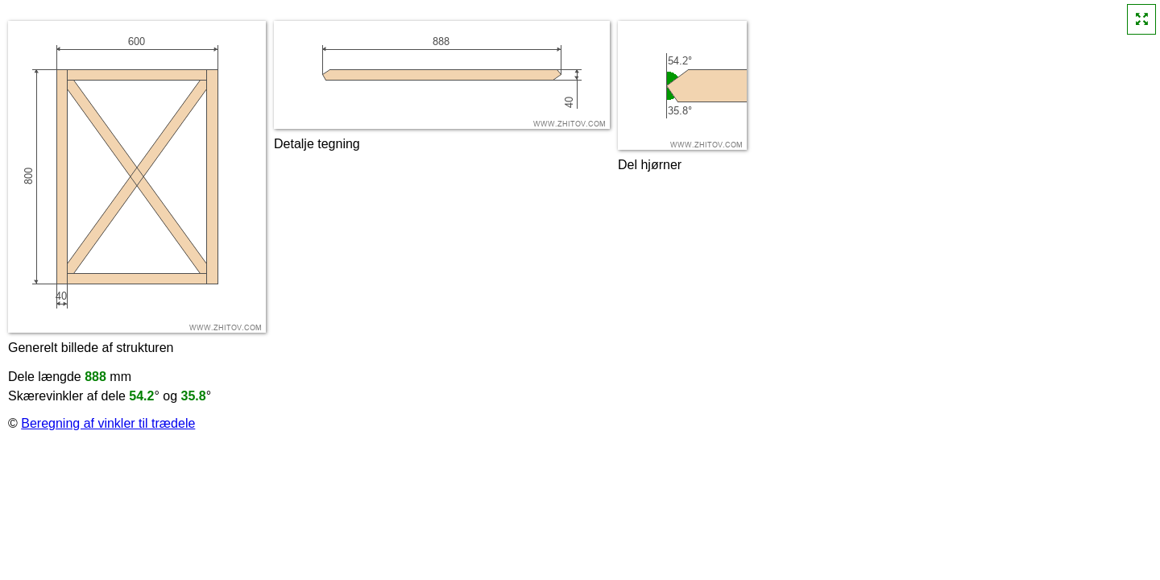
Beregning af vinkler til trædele (108, 423)
